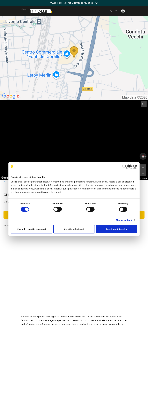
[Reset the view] (143, 156)
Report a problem (141, 178)
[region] (74, 140)
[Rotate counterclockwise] (141, 156)
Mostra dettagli (124, 220)
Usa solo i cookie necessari (31, 229)
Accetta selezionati (74, 229)
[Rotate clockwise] (146, 156)
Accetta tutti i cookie (116, 229)
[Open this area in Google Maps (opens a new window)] (5, 178)
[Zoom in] (143, 167)
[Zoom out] (143, 173)
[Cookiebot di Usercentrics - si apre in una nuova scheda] (124, 166)
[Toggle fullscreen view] (144, 104)
